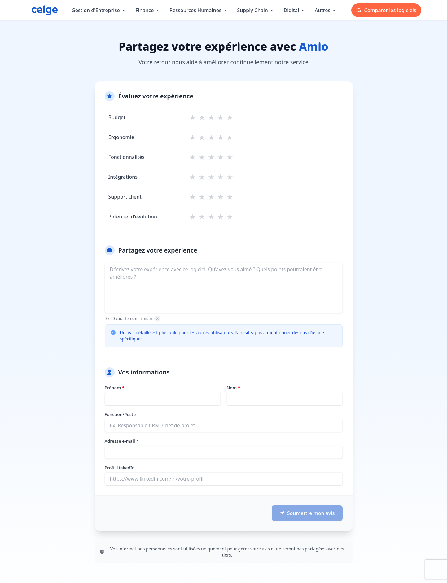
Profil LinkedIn (120, 468)
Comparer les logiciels (386, 10)
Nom (232, 388)
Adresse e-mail (120, 441)
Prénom (113, 388)
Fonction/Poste (120, 414)
